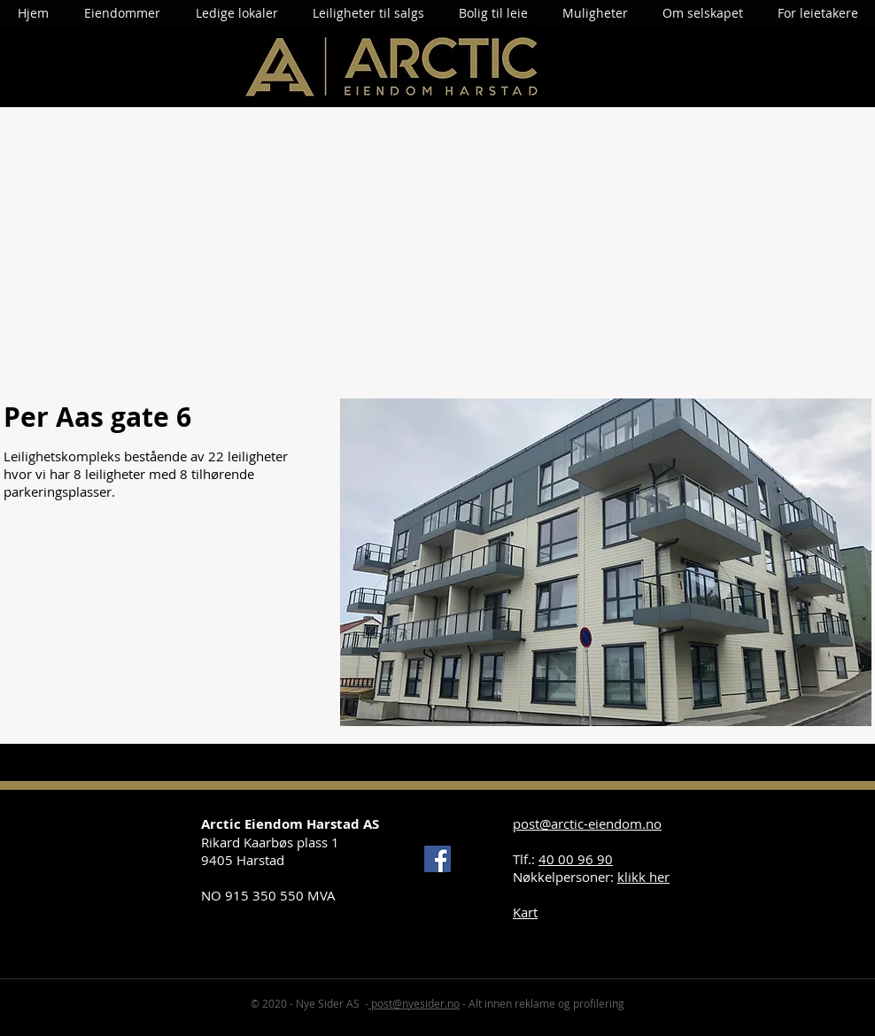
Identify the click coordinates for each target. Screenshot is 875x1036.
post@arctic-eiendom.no (587, 823)
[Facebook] (437, 859)
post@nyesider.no (414, 1003)
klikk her (643, 876)
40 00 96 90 (575, 859)
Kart (525, 912)
